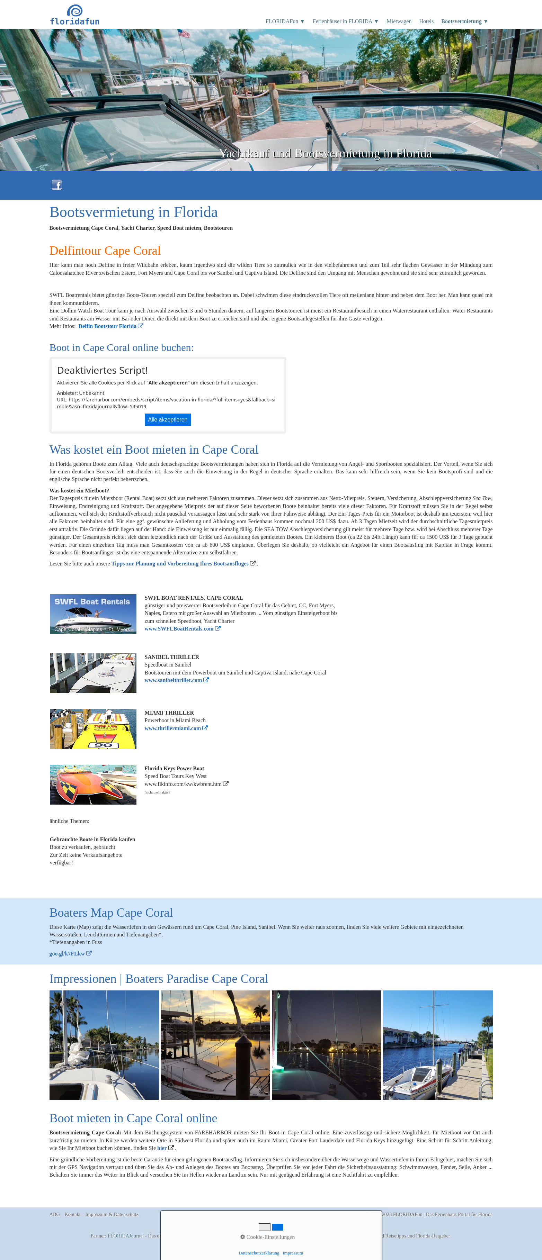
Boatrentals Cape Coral (340, 1236)
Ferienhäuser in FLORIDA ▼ (346, 21)
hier (162, 1148)
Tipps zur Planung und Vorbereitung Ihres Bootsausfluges (180, 563)
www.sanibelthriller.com (173, 680)
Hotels (426, 21)
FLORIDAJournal (126, 1236)
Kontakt (73, 1214)
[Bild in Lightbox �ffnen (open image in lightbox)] (104, 1045)
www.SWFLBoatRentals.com (179, 629)
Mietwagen (398, 21)
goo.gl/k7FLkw (67, 954)
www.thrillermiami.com (173, 728)
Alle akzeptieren (168, 420)
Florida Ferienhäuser (293, 1236)
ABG (55, 1214)
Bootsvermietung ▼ (464, 21)
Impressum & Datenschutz (111, 1214)
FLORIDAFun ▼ (285, 21)
